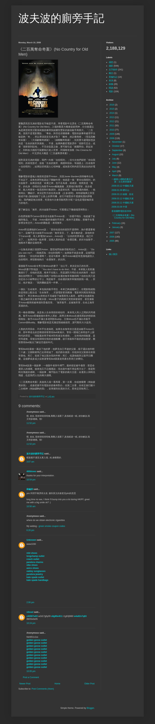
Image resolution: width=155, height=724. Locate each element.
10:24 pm (30, 623)
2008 (112, 138)
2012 (112, 121)
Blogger (90, 708)
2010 (112, 130)
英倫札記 (113, 77)
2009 (112, 134)
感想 (111, 62)
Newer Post (24, 683)
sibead (29, 612)
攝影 (111, 66)
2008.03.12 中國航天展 (123, 186)
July (114, 159)
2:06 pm (30, 602)
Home (57, 683)
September (117, 150)
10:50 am (30, 506)
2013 (112, 117)
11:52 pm (30, 423)
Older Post (89, 683)
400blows (31, 471)
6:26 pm (30, 530)
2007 (112, 232)
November (117, 142)
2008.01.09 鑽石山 (120, 190)
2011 (112, 125)
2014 (112, 113)
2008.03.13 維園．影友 (123, 194)
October (116, 146)
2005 (112, 241)
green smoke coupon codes (52, 526)
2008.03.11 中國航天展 (123, 202)
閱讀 (111, 88)
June (114, 163)
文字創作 (113, 69)
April (114, 171)
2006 (112, 237)
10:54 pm (30, 479)
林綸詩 (29, 489)
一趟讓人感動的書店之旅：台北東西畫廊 (122, 180)
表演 (111, 80)
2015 (112, 109)
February (116, 223)
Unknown (31, 540)
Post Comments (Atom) (43, 689)
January (116, 227)
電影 (111, 91)
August (115, 154)
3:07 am (30, 461)
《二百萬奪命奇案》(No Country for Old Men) (123, 216)
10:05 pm (30, 671)
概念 (111, 73)
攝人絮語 (113, 254)
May (114, 167)
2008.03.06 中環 (119, 207)
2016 (112, 105)
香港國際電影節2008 (121, 211)
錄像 (111, 84)
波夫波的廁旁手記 (61, 18)
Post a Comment (31, 677)
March (115, 175)
